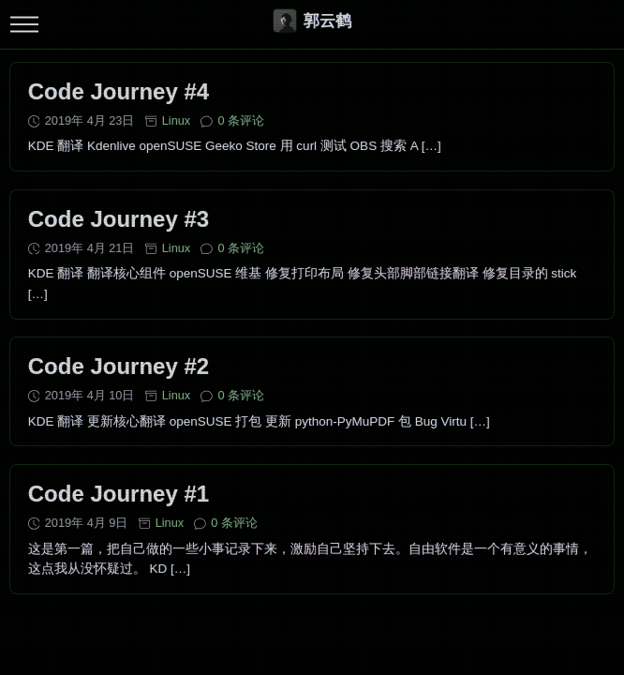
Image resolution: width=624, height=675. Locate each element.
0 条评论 (240, 120)
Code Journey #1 (118, 493)
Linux (176, 120)
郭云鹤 (312, 20)
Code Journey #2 (118, 366)
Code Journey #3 (118, 219)
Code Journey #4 (118, 91)
